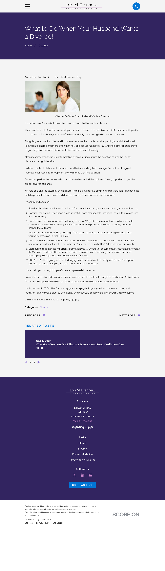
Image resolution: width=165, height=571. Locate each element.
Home (82, 491)
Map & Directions (82, 469)
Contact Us (82, 534)
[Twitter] (74, 524)
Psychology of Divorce (82, 508)
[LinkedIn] (82, 524)
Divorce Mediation (82, 503)
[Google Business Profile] (90, 524)
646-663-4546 (82, 476)
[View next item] (38, 411)
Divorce (44, 356)
